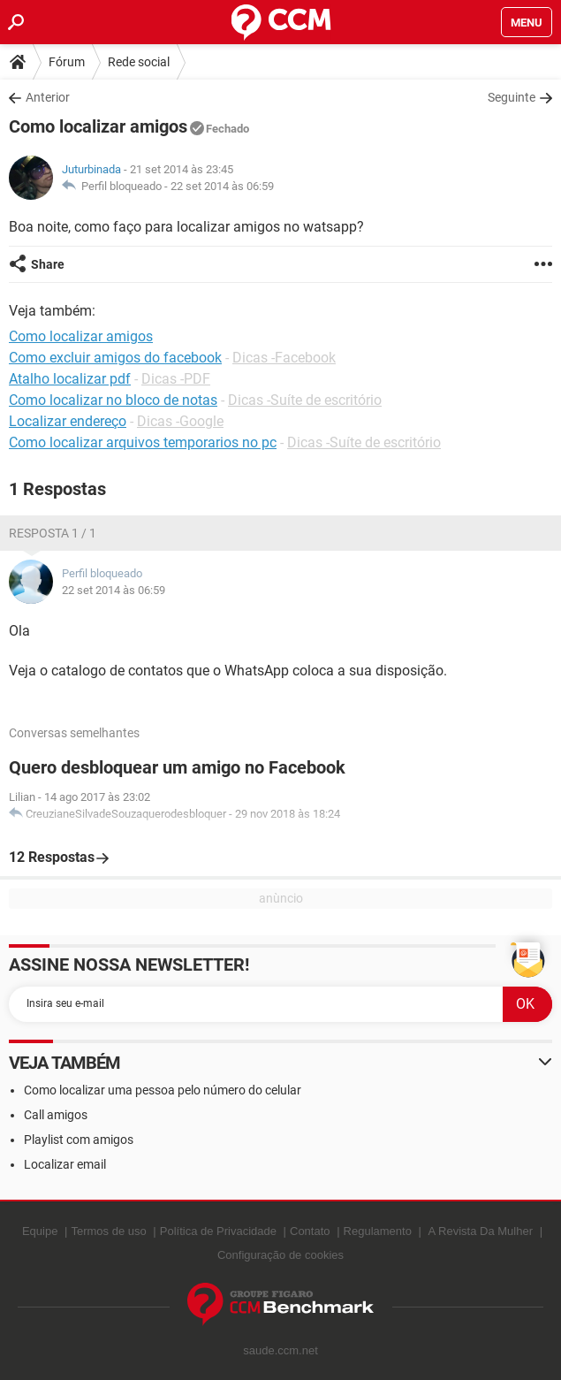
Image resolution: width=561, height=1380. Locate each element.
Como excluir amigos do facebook (115, 357)
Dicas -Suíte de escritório (305, 400)
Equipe (39, 1231)
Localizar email (65, 1164)
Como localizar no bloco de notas (113, 400)
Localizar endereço (67, 421)
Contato (310, 1231)
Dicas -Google (180, 421)
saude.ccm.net (280, 1350)
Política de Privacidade (218, 1231)
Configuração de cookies (280, 1255)
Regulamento (378, 1231)
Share (47, 264)
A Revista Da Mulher (481, 1231)
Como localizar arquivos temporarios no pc (143, 442)
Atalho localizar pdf (70, 378)
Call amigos (55, 1115)
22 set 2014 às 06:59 (222, 186)
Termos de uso (108, 1231)
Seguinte (511, 97)
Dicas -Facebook (284, 357)
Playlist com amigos (78, 1139)
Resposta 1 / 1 (52, 533)
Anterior (48, 97)
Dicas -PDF (175, 378)
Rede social (139, 62)
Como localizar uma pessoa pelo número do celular (162, 1090)
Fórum (67, 62)
